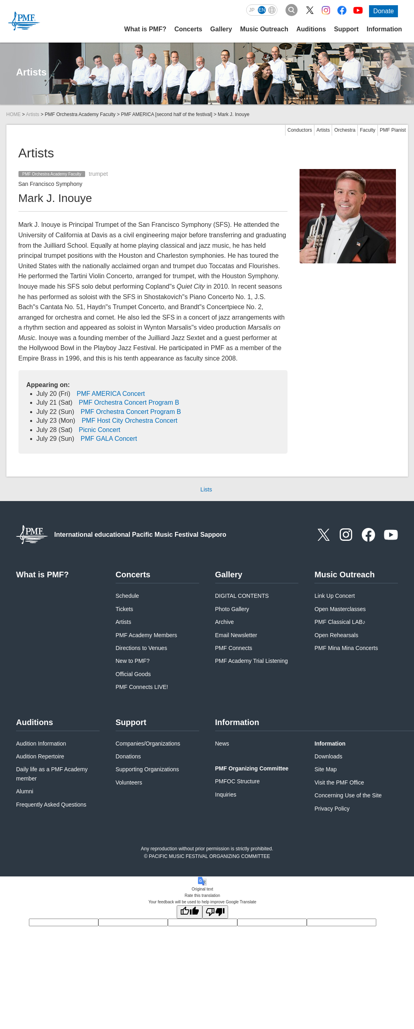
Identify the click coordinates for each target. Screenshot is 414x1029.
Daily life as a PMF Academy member (52, 773)
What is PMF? (145, 29)
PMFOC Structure (237, 781)
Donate (383, 11)
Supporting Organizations (147, 769)
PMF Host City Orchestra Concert (129, 420)
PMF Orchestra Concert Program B (129, 402)
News (222, 743)
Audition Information (41, 743)
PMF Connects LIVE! (142, 687)
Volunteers (129, 782)
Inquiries (226, 794)
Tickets (124, 609)
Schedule (127, 596)
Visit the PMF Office (339, 782)
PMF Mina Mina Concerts (346, 648)
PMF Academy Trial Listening (251, 661)
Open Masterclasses (340, 609)
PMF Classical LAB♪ (339, 622)
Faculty (367, 130)
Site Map (325, 769)
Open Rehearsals (336, 635)
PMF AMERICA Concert (111, 393)
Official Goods (133, 674)
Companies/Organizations (148, 743)
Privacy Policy (331, 808)
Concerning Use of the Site (347, 795)
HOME (13, 114)
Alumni (24, 791)
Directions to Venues (141, 648)
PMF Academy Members (146, 635)
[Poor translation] (215, 912)
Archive (224, 622)
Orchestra (344, 130)
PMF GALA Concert (109, 438)
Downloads (328, 756)
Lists (206, 489)
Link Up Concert (334, 596)
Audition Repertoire (40, 756)
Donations (128, 756)
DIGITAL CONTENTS (242, 596)
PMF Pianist (393, 130)
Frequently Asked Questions (51, 804)
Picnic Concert (99, 429)
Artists (32, 114)
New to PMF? (133, 661)
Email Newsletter (236, 635)
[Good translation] (189, 912)
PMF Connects (234, 648)
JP (252, 10)
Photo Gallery (232, 609)
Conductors (300, 130)
